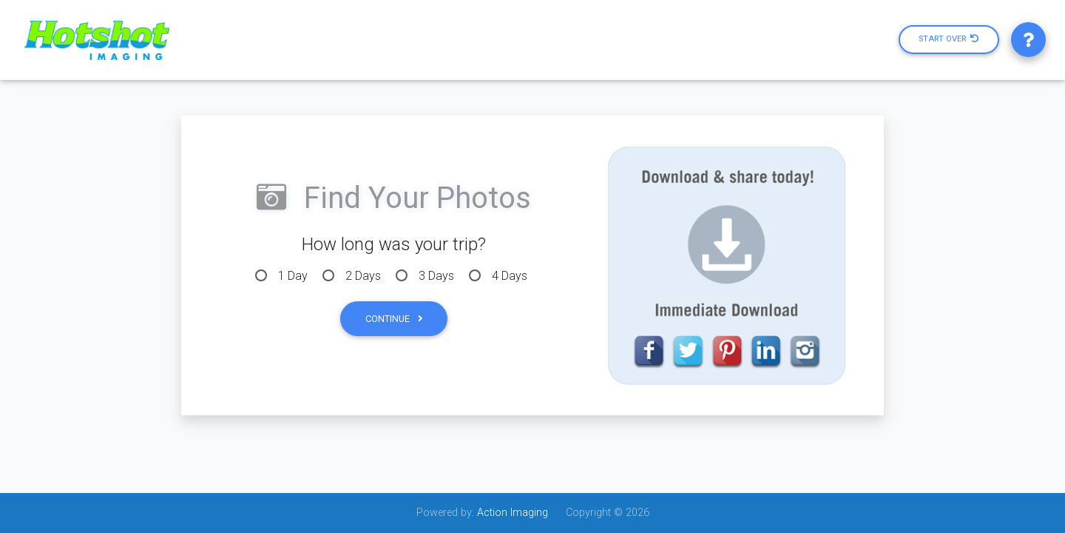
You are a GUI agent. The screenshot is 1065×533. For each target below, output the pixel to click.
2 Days (363, 276)
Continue (393, 318)
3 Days (436, 276)
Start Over (948, 39)
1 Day (293, 276)
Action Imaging (512, 512)
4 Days (509, 276)
